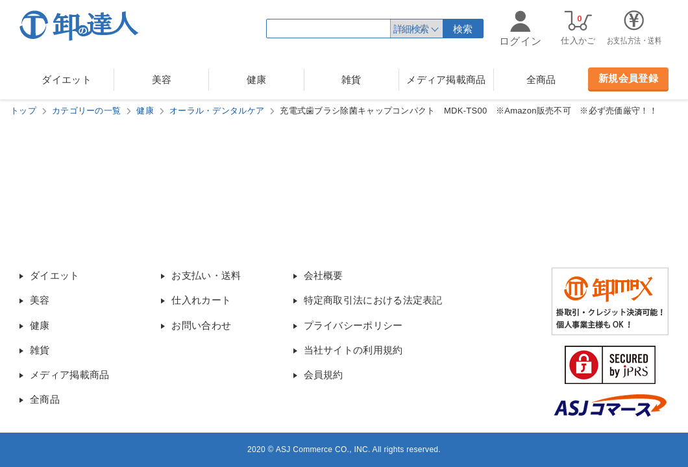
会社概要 (323, 275)
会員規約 (323, 374)
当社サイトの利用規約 (353, 349)
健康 (257, 79)
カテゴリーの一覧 (86, 110)
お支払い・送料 (206, 275)
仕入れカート (201, 299)
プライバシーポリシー (353, 325)
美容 (162, 79)
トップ (23, 110)
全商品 (541, 79)
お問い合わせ (201, 325)
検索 (463, 28)
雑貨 (351, 79)
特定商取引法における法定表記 (373, 299)
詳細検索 (410, 28)
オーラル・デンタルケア (216, 110)
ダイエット (67, 79)
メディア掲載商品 (445, 79)
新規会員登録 (628, 78)
